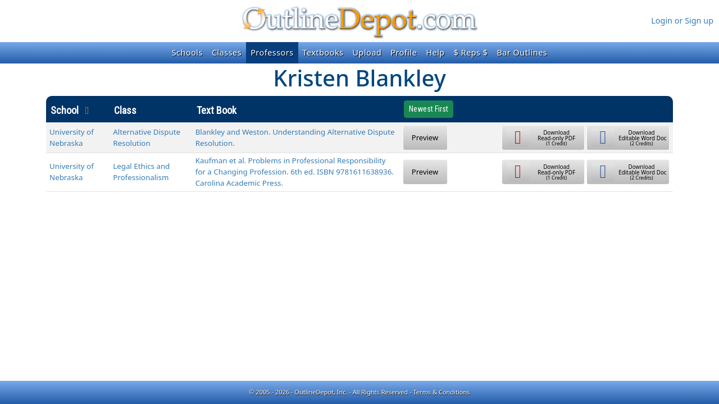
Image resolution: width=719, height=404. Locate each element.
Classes (227, 52)
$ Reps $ (471, 52)
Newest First (428, 108)
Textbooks (323, 52)
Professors (272, 52)
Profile (403, 52)
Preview (425, 137)
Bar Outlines (522, 52)
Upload (367, 52)
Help (435, 52)
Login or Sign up (682, 20)
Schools (187, 52)
